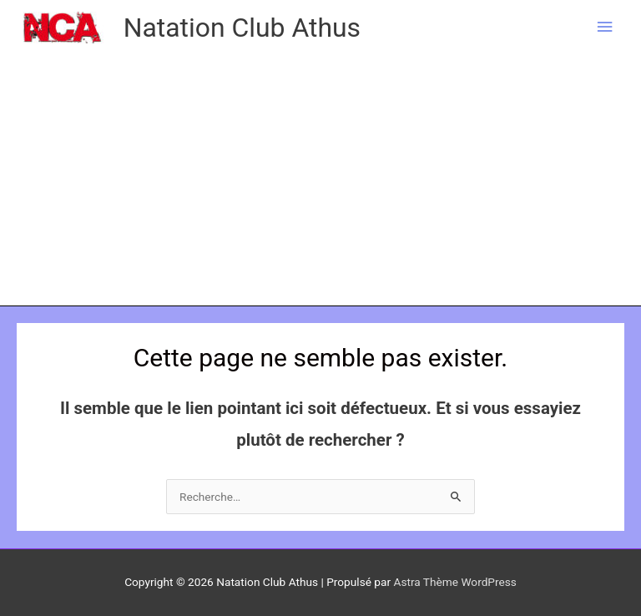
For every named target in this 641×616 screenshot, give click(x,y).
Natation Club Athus (242, 27)
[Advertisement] (320, 180)
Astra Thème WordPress (454, 581)
